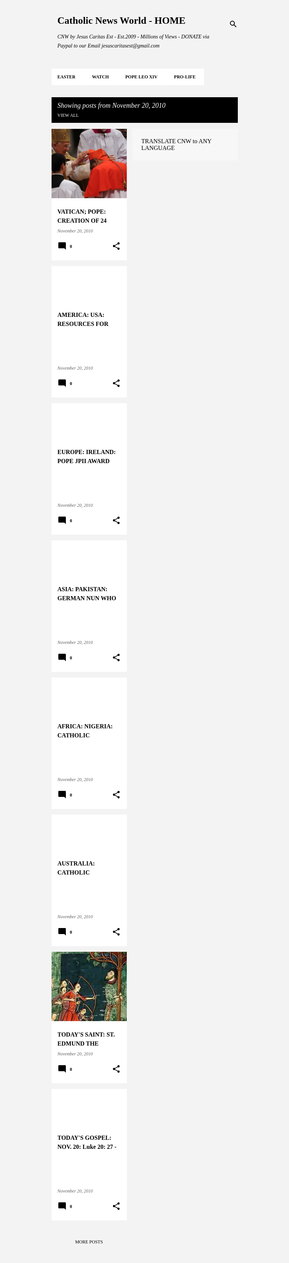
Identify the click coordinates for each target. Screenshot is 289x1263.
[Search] (233, 24)
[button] (116, 246)
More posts (89, 1242)
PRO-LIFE (184, 77)
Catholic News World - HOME (122, 20)
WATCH (100, 77)
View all (68, 115)
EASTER (67, 77)
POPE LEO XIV (141, 77)
